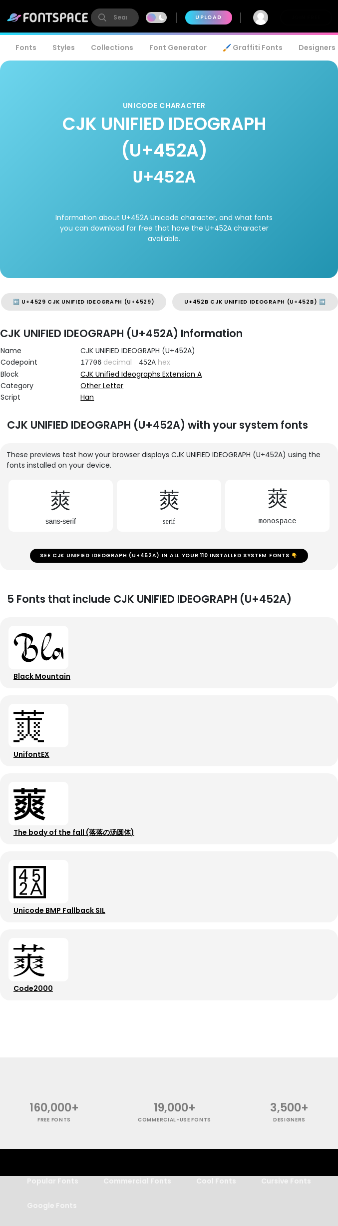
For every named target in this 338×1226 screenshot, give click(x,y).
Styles (63, 48)
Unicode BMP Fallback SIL (63, 942)
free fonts (54, 1162)
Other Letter (101, 386)
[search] (115, 18)
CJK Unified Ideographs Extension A (141, 374)
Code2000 (36, 1027)
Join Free (306, 17)
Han (87, 397)
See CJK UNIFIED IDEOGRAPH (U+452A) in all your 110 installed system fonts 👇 (169, 559)
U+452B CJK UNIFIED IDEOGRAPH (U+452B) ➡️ (255, 302)
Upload (208, 17)
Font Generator (178, 48)
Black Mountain (45, 687)
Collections (112, 48)
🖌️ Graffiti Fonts (253, 48)
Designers (289, 1162)
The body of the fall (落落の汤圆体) (77, 857)
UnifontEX (35, 772)
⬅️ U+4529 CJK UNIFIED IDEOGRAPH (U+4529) (83, 302)
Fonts (25, 48)
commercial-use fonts (174, 1162)
